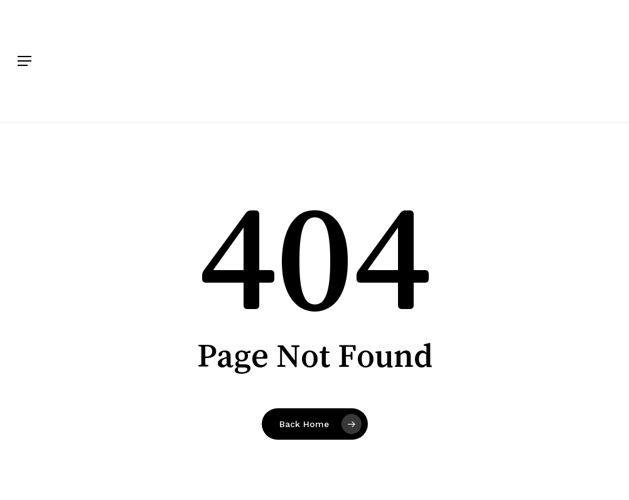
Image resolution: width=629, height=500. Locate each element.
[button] (24, 61)
